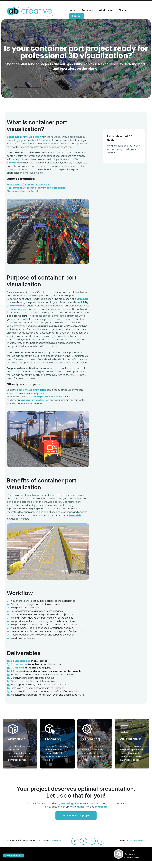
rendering (67, 803)
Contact (76, 16)
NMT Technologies (137, 840)
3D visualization (21, 661)
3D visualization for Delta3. (23, 191)
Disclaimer (56, 840)
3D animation (19, 664)
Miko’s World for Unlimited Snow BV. (28, 184)
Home (72, 10)
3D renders (17, 667)
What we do (106, 10)
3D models (17, 671)
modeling (101, 806)
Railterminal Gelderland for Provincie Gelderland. (36, 187)
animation (82, 806)
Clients (123, 10)
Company (87, 10)
